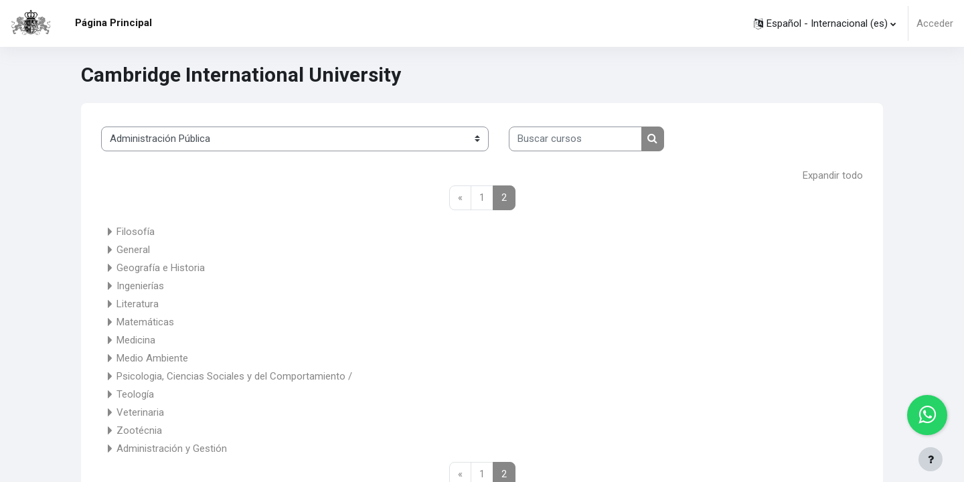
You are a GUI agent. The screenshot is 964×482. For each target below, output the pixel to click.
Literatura (137, 304)
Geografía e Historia (160, 268)
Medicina (135, 340)
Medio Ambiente (152, 358)
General (133, 250)
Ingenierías (140, 286)
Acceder (934, 23)
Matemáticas (145, 322)
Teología (135, 394)
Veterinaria (140, 412)
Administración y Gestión (171, 449)
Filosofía (135, 232)
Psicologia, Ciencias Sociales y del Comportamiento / (234, 376)
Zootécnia (139, 430)
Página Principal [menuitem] (113, 23)
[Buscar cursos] (575, 139)
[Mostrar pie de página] (930, 459)
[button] (824, 23)
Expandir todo (833, 175)
